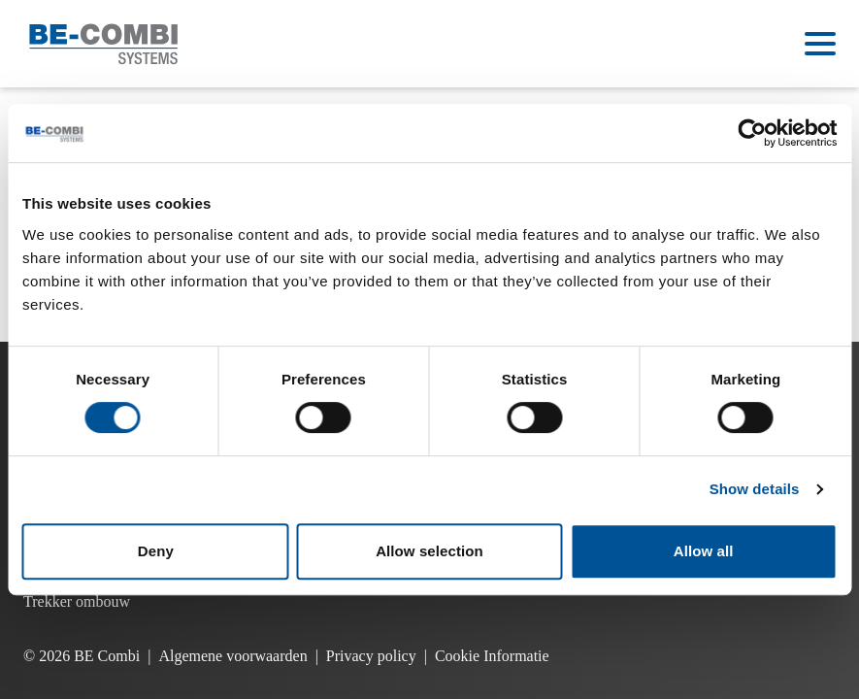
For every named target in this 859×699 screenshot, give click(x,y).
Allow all (704, 551)
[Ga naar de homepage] (103, 44)
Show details (755, 489)
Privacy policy (371, 656)
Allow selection (429, 551)
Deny (156, 551)
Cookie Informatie (492, 656)
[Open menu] (820, 43)
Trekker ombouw (76, 601)
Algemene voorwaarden (232, 656)
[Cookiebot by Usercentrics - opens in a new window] (752, 133)
